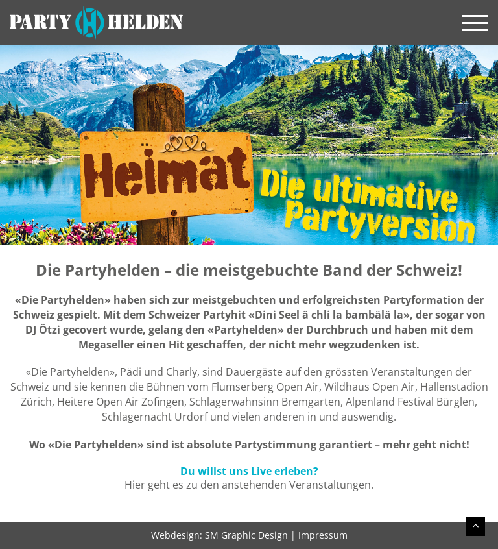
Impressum (323, 535)
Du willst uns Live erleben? (249, 471)
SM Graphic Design (246, 535)
